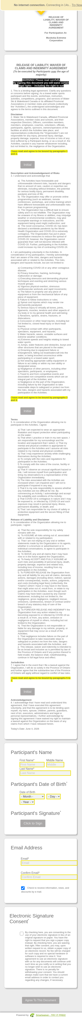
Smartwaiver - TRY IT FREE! (51, 1015)
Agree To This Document (40, 1000)
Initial (27, 165)
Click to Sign (33, 823)
